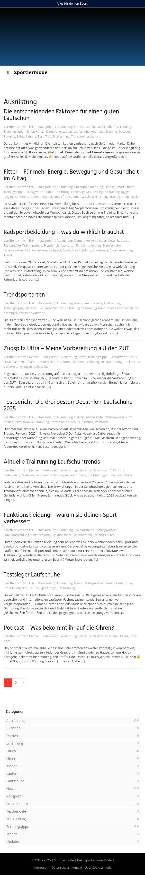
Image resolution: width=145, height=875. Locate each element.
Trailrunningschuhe (84, 136)
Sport (66, 250)
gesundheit (90, 192)
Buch (49, 192)
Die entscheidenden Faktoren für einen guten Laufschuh (61, 115)
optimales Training (104, 131)
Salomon (78, 362)
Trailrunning (122, 127)
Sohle (21, 136)
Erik (31, 127)
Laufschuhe (105, 127)
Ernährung (95, 187)
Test (41, 136)
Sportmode (100, 250)
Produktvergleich (15, 588)
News (111, 241)
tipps (53, 588)
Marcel (34, 357)
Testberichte (12, 245)
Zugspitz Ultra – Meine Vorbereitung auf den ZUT (66, 348)
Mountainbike (13, 250)
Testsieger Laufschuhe (32, 575)
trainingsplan (131, 197)
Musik (124, 636)
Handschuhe (112, 245)
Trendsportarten (24, 295)
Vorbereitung (13, 367)
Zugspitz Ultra (33, 367)
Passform (63, 362)
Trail (48, 136)
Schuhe (34, 588)
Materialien (47, 362)
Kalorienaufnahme (25, 362)
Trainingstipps (13, 131)
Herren (91, 241)
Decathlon (58, 422)
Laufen (90, 127)
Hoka (7, 362)
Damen (79, 241)
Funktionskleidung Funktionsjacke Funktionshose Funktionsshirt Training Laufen (59, 535)
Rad (27, 250)
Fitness (79, 127)
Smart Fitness (125, 187)
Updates (30, 308)
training (115, 197)
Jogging (9, 197)
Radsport (123, 241)
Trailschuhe (132, 362)
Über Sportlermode (98, 867)
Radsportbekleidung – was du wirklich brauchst (64, 232)
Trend (8, 255)
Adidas (8, 422)
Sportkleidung (81, 250)
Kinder (102, 241)
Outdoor (124, 131)
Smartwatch (81, 197)
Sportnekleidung (121, 250)
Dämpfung (53, 131)
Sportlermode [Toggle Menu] (26, 72)
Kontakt (77, 867)
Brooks (28, 422)
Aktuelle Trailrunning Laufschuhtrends (52, 462)
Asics (18, 422)
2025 (133, 357)
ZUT (47, 367)
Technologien (94, 362)
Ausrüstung (65, 127)
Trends (48, 245)
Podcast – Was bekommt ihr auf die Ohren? (59, 628)
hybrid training (109, 192)
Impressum (41, 867)
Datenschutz (60, 867)
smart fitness (63, 197)
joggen (125, 192)
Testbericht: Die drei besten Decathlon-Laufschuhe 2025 (68, 406)
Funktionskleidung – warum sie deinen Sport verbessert (60, 518)
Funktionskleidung (89, 245)
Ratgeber (46, 197)
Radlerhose (39, 250)
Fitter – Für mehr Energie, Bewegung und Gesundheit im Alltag (71, 175)
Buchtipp (80, 187)
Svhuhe (31, 136)
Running (9, 136)
